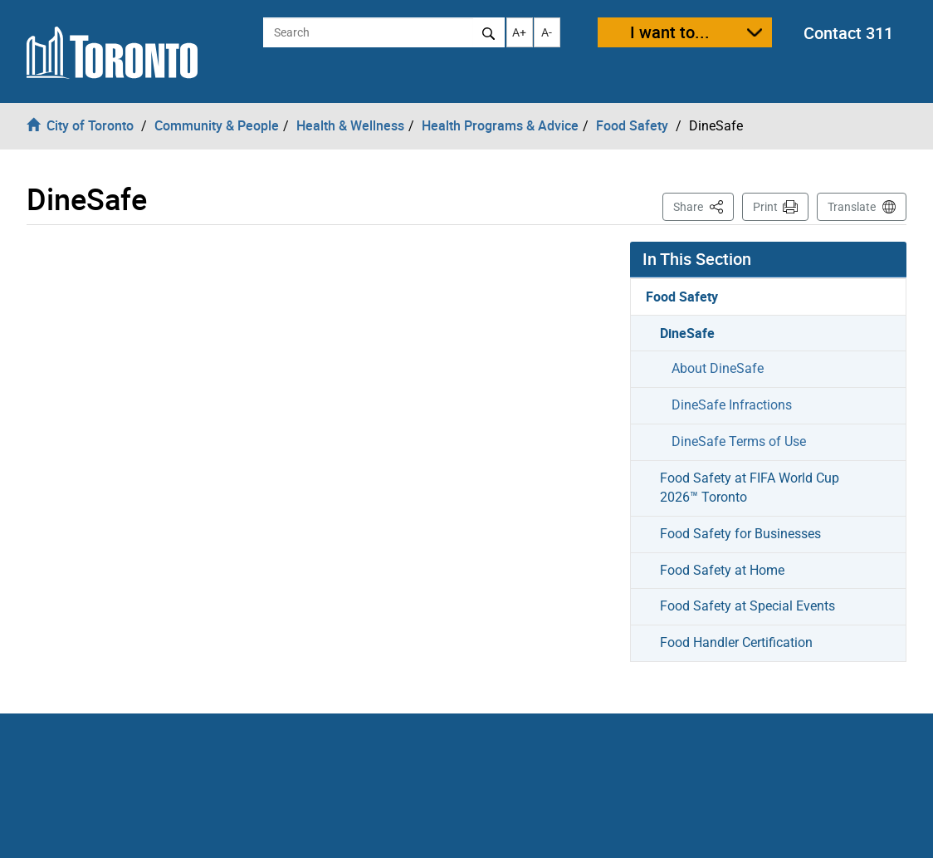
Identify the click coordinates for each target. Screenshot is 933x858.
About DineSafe (718, 368)
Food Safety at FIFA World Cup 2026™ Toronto (749, 487)
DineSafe (687, 333)
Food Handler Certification (736, 642)
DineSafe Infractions (732, 405)
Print (765, 206)
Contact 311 (848, 33)
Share (703, 205)
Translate (852, 206)
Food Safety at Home (722, 570)
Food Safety (682, 296)
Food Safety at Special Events (747, 606)
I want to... (670, 32)
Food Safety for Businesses (740, 534)
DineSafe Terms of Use (739, 441)
